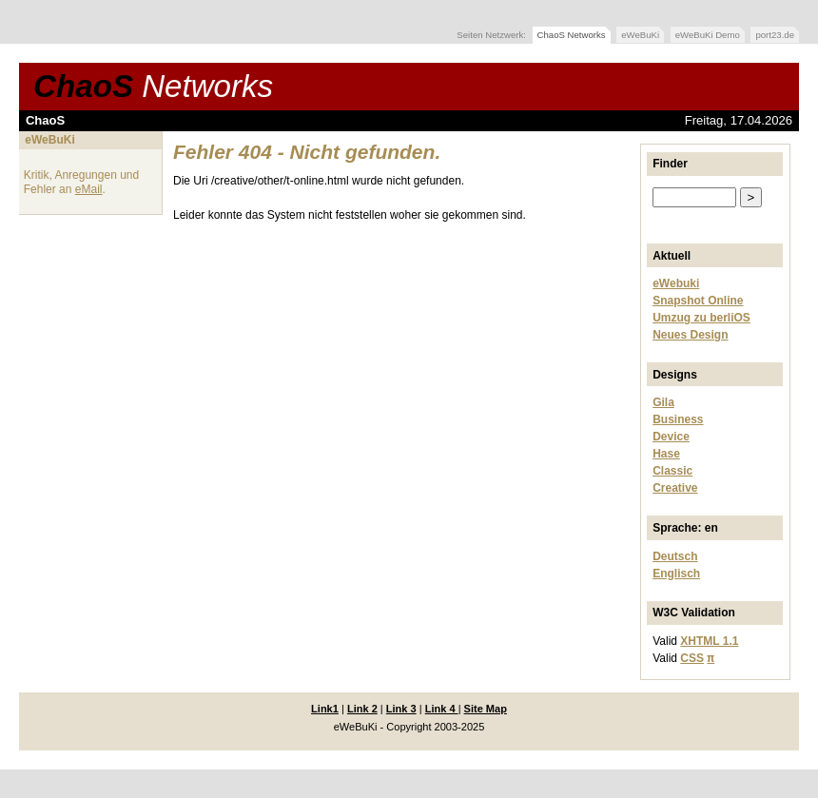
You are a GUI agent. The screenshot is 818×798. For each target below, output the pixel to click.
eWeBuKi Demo (707, 34)
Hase (666, 453)
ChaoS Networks (571, 34)
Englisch (676, 573)
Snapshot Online (697, 300)
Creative (674, 488)
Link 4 (441, 708)
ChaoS (153, 86)
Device (671, 436)
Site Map (485, 708)
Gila (663, 402)
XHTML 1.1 (709, 641)
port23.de (774, 34)
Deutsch (674, 556)
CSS (692, 658)
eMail (89, 189)
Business (677, 419)
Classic (672, 470)
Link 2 (362, 708)
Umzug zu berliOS (701, 317)
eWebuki (675, 283)
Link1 (325, 708)
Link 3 (401, 708)
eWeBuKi (640, 34)
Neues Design (690, 334)
